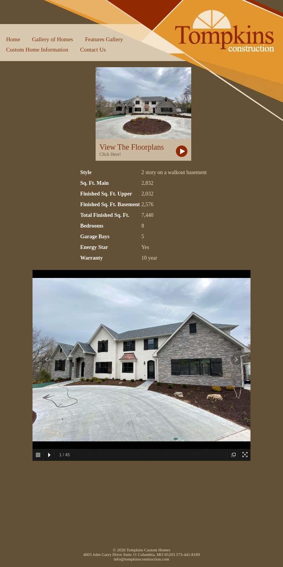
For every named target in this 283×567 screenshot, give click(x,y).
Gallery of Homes (52, 39)
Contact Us (93, 50)
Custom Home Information (37, 50)
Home (13, 39)
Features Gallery (104, 39)
